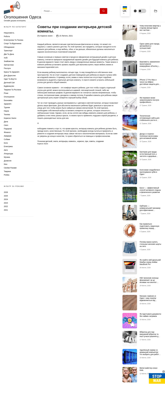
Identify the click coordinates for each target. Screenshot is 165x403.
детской (49, 141)
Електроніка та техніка (13, 40)
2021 (6, 210)
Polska (6, 175)
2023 (6, 203)
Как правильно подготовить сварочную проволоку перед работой (149, 227)
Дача (6, 122)
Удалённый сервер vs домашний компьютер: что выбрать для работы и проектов (150, 353)
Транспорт (8, 51)
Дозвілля (7, 161)
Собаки (7, 139)
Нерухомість (9, 33)
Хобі (5, 58)
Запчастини (9, 65)
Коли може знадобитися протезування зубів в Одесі (150, 172)
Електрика (8, 146)
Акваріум (7, 136)
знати (55, 141)
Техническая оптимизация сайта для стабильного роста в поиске (149, 119)
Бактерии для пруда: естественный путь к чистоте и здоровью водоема (148, 155)
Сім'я (6, 125)
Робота (7, 36)
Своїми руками (10, 168)
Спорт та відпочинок (12, 43)
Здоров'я (7, 104)
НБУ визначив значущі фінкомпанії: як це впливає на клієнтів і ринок (149, 281)
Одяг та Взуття (10, 79)
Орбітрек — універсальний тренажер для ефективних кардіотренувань (150, 209)
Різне (6, 93)
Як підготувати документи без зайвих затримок (150, 315)
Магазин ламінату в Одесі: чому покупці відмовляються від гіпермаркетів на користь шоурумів (150, 300)
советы (92, 141)
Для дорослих (10, 76)
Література (8, 154)
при (86, 141)
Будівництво (9, 86)
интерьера (63, 141)
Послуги (7, 68)
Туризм (7, 107)
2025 (6, 196)
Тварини (7, 171)
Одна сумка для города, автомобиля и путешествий (150, 46)
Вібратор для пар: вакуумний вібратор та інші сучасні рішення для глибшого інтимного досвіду (150, 336)
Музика (7, 157)
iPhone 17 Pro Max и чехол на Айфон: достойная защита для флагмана (149, 83)
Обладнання (9, 47)
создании (100, 141)
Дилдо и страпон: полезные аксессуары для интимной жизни (149, 136)
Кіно (5, 164)
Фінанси (7, 132)
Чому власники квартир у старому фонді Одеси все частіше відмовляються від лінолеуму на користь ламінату (150, 31)
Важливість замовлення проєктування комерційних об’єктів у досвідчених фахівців (150, 65)
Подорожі (8, 129)
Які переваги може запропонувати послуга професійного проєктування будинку (149, 101)
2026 (6, 192)
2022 (6, 206)
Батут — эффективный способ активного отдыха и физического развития (150, 190)
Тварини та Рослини (12, 90)
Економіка (8, 100)
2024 (6, 199)
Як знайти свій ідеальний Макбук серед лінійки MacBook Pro (150, 262)
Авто (6, 150)
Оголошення (9, 97)
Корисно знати (10, 118)
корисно (80, 141)
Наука (6, 111)
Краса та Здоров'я (11, 72)
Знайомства (9, 61)
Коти (6, 143)
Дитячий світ (9, 83)
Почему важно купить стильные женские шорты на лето (150, 244)
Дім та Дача (9, 54)
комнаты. (72, 141)
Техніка (7, 114)
